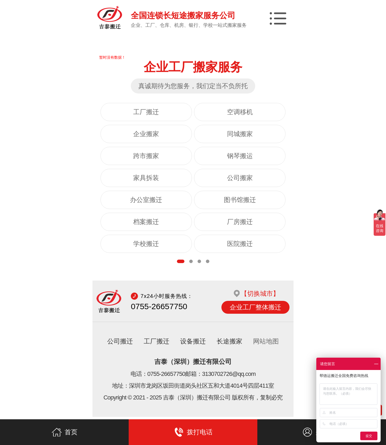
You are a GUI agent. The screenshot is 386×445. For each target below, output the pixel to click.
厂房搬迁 (240, 221)
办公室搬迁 (146, 199)
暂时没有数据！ (112, 57)
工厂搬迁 (146, 112)
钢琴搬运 (240, 155)
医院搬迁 (240, 243)
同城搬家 (240, 133)
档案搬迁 (146, 221)
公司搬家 (240, 177)
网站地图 (266, 344)
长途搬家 (229, 344)
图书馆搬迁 (240, 199)
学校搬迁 (146, 243)
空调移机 (240, 112)
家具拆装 (146, 177)
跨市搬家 (146, 155)
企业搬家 (146, 133)
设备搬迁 (193, 344)
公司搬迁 (120, 344)
